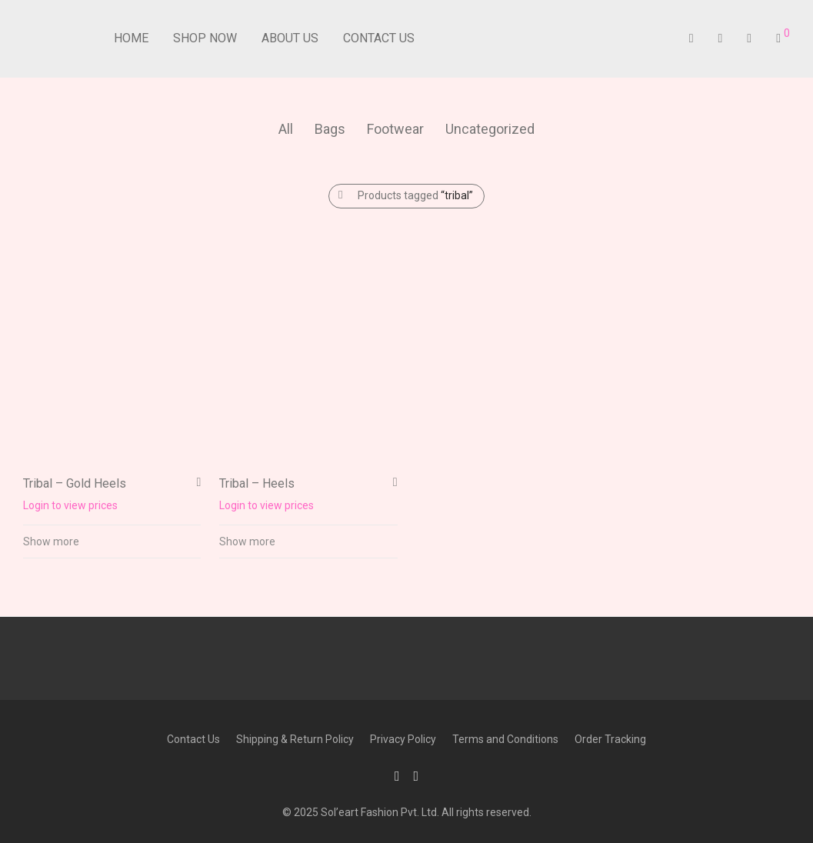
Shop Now (205, 38)
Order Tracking (610, 739)
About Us (290, 38)
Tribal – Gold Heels (74, 483)
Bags (330, 129)
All (285, 129)
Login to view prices (70, 505)
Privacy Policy (403, 739)
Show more (51, 541)
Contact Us (379, 38)
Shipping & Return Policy (295, 739)
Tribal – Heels (257, 483)
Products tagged (415, 195)
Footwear (395, 129)
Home (131, 38)
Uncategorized (490, 129)
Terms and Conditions (505, 739)
